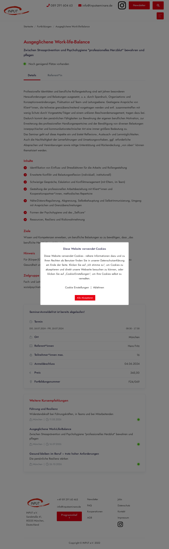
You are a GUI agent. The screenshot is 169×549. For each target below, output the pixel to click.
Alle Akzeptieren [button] (85, 297)
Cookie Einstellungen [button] (77, 287)
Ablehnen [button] (98, 287)
